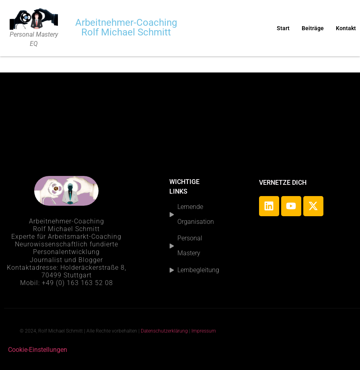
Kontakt (346, 28)
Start (283, 28)
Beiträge (313, 28)
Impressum (204, 331)
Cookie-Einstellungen (37, 349)
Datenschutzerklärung (164, 331)
